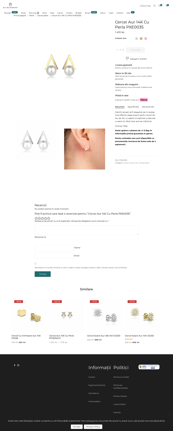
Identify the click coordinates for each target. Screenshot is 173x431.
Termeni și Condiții (121, 377)
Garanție (117, 412)
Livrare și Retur (119, 404)
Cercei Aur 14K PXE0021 (169, 414)
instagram (18, 365)
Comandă (135, 50)
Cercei (126, 163)
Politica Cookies (120, 396)
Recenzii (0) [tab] (148, 107)
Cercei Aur (134, 163)
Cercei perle (144, 163)
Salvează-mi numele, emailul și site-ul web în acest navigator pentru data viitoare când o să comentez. (81, 267)
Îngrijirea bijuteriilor (97, 385)
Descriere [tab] (120, 107)
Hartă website (94, 401)
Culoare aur (120, 38)
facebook (14, 365)
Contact (91, 377)
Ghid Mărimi (93, 393)
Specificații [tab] (133, 107)
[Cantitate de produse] (120, 50)
